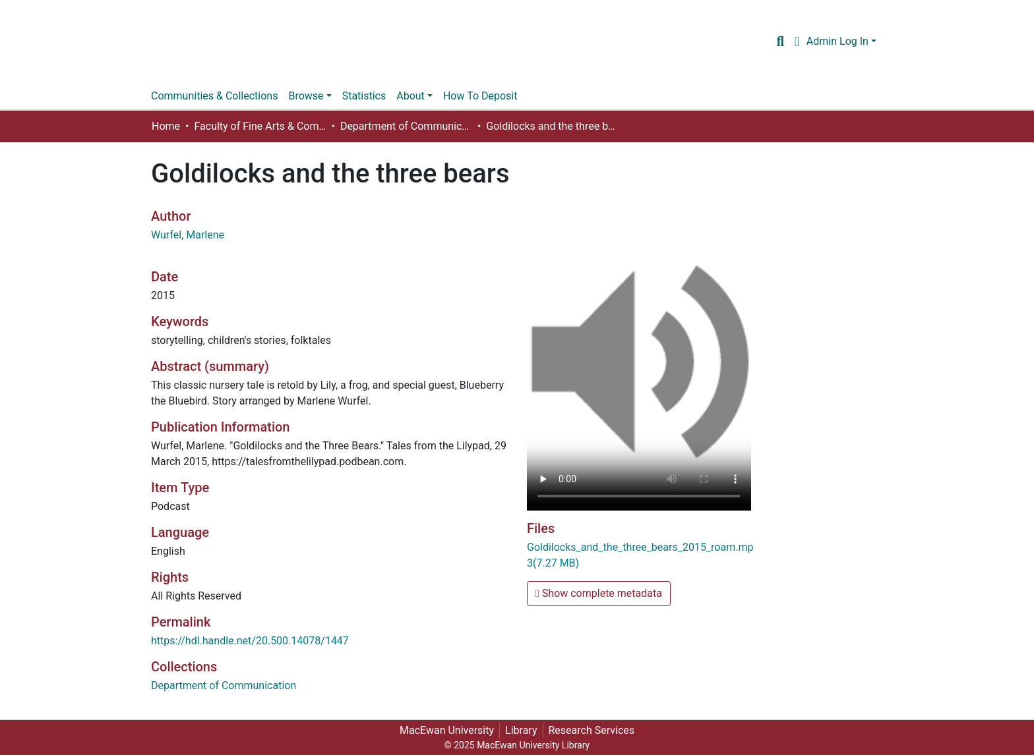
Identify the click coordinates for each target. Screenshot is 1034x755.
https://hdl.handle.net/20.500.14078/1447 (250, 640)
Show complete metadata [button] (598, 593)
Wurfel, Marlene (187, 235)
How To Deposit (480, 96)
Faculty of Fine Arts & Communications (260, 126)
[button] (797, 41)
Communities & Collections (214, 96)
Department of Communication (406, 126)
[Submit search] (780, 41)
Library (521, 730)
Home (166, 126)
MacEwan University (447, 730)
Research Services (592, 730)
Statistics (364, 96)
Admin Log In (837, 41)
